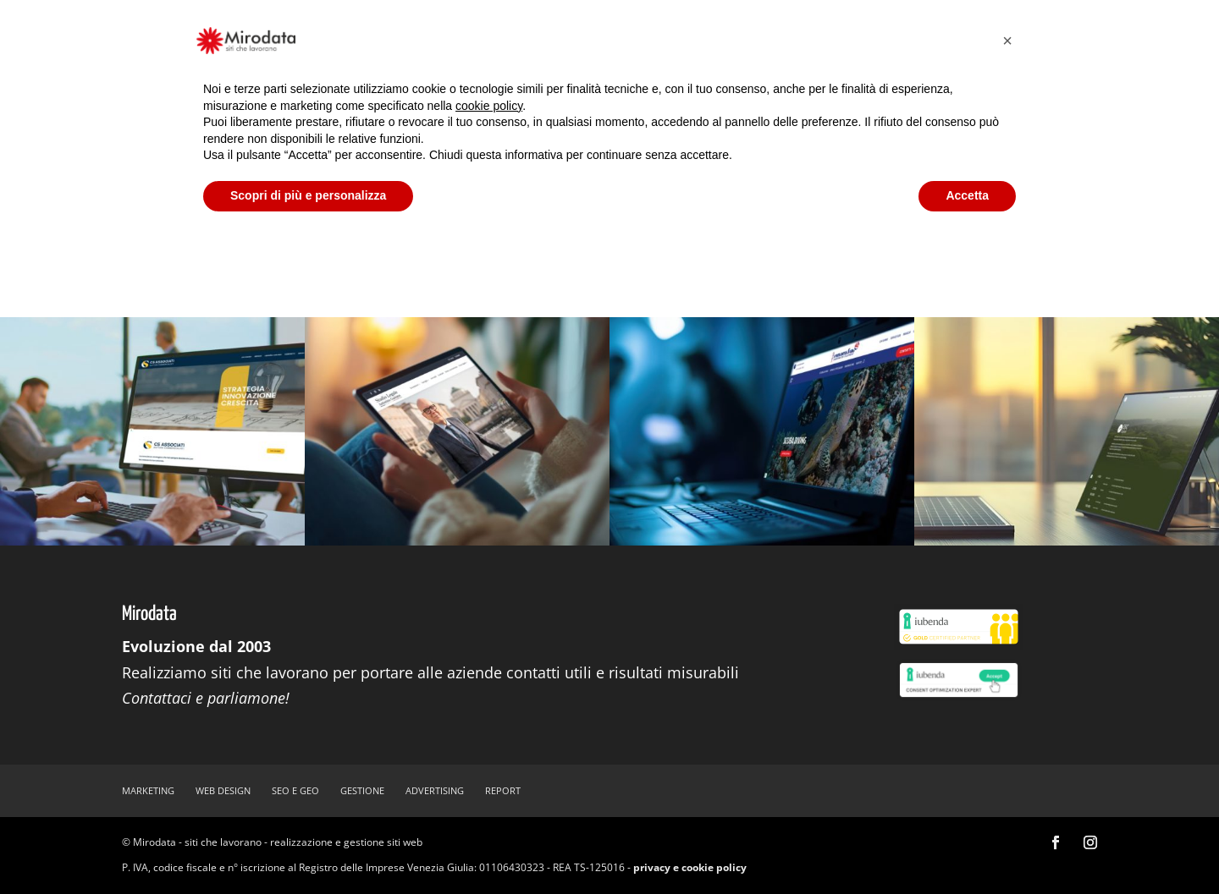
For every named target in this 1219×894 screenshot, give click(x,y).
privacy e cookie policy (690, 867)
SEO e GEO (295, 790)
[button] (1007, 40)
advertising (434, 790)
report (503, 790)
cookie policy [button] (488, 105)
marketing (148, 790)
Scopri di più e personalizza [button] (308, 195)
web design (223, 790)
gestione (362, 790)
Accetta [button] (967, 195)
